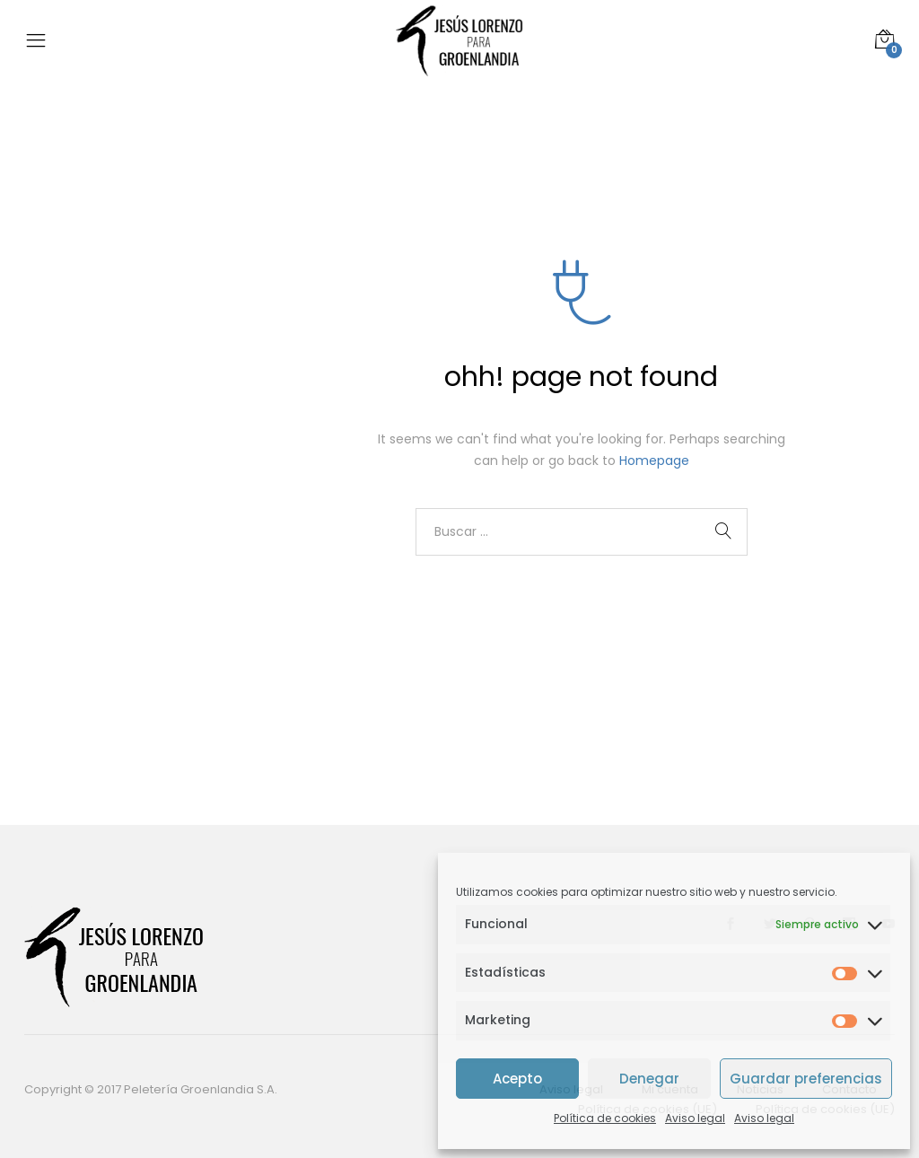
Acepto (517, 1078)
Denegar (649, 1078)
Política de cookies (605, 1118)
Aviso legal (695, 1118)
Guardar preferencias (806, 1078)
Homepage (654, 460)
